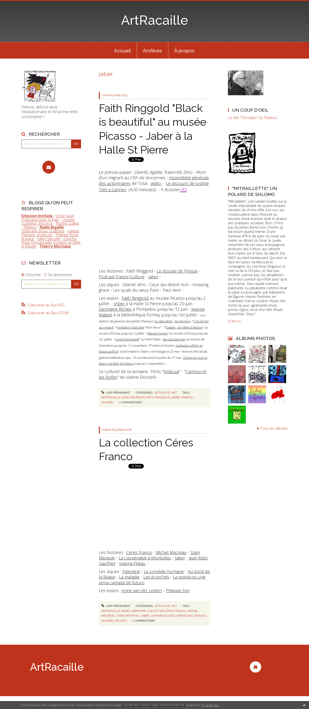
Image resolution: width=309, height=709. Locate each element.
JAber (120, 303)
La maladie (129, 577)
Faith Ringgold (136, 298)
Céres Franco (139, 552)
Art (174, 392)
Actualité (162, 392)
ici (183, 189)
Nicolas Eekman (174, 339)
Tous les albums (274, 428)
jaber (175, 397)
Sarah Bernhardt (127, 339)
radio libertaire (133, 611)
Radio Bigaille (52, 227)
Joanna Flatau (132, 563)
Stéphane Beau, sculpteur (43, 231)
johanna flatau (163, 615)
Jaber (153, 277)
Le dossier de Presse (177, 271)
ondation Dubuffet (130, 327)
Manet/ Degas (158, 333)
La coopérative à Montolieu (145, 558)
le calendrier (163, 321)
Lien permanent (115, 392)
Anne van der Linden (142, 590)
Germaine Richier (116, 309)
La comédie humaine (164, 571)
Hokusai (171, 371)
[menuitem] (122, 50)
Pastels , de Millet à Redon (184, 327)
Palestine (131, 571)
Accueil (122, 51)
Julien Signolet (48, 238)
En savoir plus (210, 705)
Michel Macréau (171, 552)
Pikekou (30, 227)
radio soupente (133, 397)
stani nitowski (128, 615)
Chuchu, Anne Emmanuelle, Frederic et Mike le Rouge (51, 242)
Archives (152, 51)
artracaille (110, 397)
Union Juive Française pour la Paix (47, 217)
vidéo (156, 183)
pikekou (187, 397)
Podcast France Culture (122, 277)
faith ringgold (157, 397)
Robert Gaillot (67, 223)
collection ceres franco (166, 611)
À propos (184, 51)
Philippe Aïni (177, 590)
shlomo (107, 402)
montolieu (185, 615)
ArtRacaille (154, 20)
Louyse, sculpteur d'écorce (48, 221)
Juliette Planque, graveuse (50, 232)
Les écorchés (156, 577)
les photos (183, 321)
